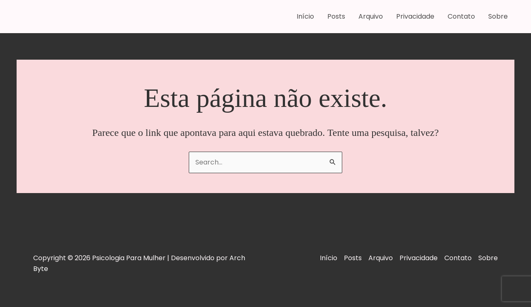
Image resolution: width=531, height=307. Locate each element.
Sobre (498, 16)
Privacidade (415, 16)
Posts (336, 16)
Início (305, 16)
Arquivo (370, 16)
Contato (461, 16)
